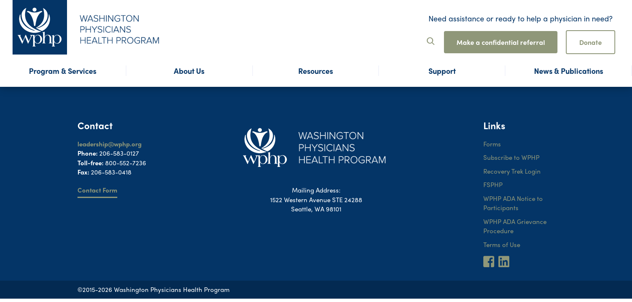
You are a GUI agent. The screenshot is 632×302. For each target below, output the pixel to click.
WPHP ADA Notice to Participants (513, 203)
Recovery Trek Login (512, 171)
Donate (590, 42)
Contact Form (97, 190)
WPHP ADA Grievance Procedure (515, 226)
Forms (492, 143)
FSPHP (493, 184)
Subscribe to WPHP (511, 157)
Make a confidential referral (501, 42)
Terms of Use (501, 244)
